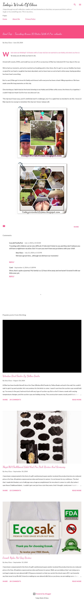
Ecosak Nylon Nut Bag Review (17, 557)
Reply (11, 262)
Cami (11, 267)
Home (5, 19)
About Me (16, 19)
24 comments (15, 399)
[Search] (75, 4)
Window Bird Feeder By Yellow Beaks (21, 376)
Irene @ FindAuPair (16, 243)
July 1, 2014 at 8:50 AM (33, 243)
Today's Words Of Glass (20, 4)
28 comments (15, 581)
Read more (76, 399)
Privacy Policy (30, 19)
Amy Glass (19, 253)
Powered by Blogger (42, 594)
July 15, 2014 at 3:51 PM (33, 253)
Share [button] (76, 227)
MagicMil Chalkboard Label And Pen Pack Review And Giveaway (34, 467)
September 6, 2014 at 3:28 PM (25, 267)
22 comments (15, 490)
